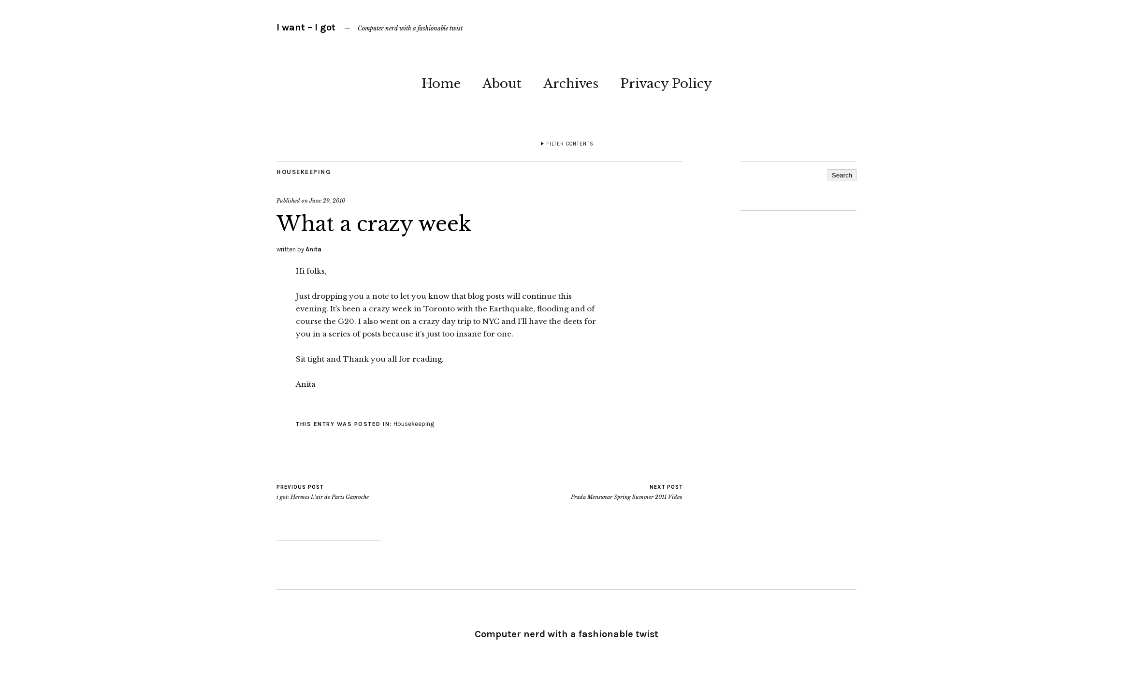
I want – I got (305, 27)
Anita (313, 249)
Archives (570, 83)
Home (441, 83)
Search (842, 175)
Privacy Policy (666, 83)
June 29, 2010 (327, 200)
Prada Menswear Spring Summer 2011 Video (627, 492)
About (502, 83)
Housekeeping (303, 171)
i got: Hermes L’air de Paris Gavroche (322, 492)
